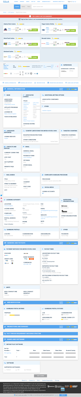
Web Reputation (39, 83)
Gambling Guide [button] (46, 1)
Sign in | (70, 2)
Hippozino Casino (26, 105)
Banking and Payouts (25, 83)
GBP (27, 264)
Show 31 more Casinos (28, 121)
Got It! (63, 395)
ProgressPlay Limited (9, 105)
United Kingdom (12, 114)
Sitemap (57, 380)
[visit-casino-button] (9, 29)
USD (30, 264)
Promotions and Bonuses (55, 83)
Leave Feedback (27, 157)
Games (27, 1)
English (6, 138)
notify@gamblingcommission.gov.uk (49, 211)
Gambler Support (46, 111)
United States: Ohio (52, 67)
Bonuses (22, 1)
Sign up (74, 2)
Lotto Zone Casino (36, 103)
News (38, 1)
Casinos (16, 1)
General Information (9, 83)
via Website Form (8, 215)
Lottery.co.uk (26, 103)
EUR (24, 264)
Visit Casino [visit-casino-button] (33, 30)
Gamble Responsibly (47, 380)
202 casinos (45, 66)
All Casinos (11, 12)
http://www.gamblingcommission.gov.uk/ (49, 218)
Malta (5, 114)
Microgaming (7, 353)
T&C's (38, 380)
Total (18, 350)
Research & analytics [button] (59, 1)
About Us (24, 380)
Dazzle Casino (25, 118)
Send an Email (27, 153)
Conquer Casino (25, 108)
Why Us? (33, 1)
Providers (7, 350)
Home (4, 12)
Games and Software (72, 83)
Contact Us (32, 380)
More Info (56, 395)
